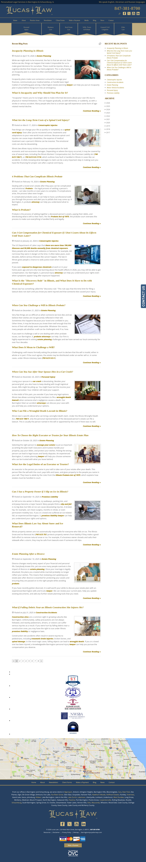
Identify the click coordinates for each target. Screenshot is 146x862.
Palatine (72, 800)
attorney (35, 202)
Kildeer (38, 797)
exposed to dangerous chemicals (37, 267)
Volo (89, 802)
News (102, 20)
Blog (94, 20)
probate (37, 336)
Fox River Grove (57, 794)
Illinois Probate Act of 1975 (68, 475)
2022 (107, 116)
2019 (107, 126)
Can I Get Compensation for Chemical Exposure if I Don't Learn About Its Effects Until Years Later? (119, 62)
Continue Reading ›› (92, 111)
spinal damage (18, 641)
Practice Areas (34, 20)
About (24, 20)
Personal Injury (26, 28)
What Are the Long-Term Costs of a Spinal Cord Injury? (119, 52)
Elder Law (123, 28)
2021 (107, 119)
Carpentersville (105, 800)
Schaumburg (16, 802)
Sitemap (76, 832)
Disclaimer (56, 832)
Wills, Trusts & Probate (87, 28)
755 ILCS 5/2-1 (48, 358)
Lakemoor (81, 797)
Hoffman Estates (112, 794)
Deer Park (126, 792)
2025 (107, 106)
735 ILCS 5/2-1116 (33, 157)
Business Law (51, 28)
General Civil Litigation (105, 28)
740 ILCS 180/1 (22, 419)
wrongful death (77, 641)
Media (86, 20)
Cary (120, 792)
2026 (107, 103)
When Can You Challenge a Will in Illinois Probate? (119, 68)
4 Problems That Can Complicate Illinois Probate (119, 57)
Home (15, 20)
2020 (107, 123)
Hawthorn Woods (98, 794)
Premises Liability (50, 497)
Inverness (130, 794)
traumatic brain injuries (42, 638)
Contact (111, 20)
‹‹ (13, 661)
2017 (107, 132)
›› (41, 661)
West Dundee (118, 797)
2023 (107, 113)
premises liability (49, 515)
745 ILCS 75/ (41, 534)
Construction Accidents (46, 612)
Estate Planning (44, 56)
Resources (47, 832)
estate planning (44, 339)
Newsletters (48, 20)
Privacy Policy (66, 832)
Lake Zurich (72, 797)
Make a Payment (74, 20)
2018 (107, 129)
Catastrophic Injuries (47, 125)
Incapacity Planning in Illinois (117, 48)
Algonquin (68, 792)
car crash (37, 381)
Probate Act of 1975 (60, 216)
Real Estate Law (68, 28)
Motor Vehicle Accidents (115, 87)
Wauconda (96, 802)
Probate (29, 188)
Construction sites (20, 617)
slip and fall (66, 504)
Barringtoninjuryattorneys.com (91, 832)
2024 (107, 109)
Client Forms (60, 20)
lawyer (69, 85)
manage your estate (46, 445)
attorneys (46, 336)
